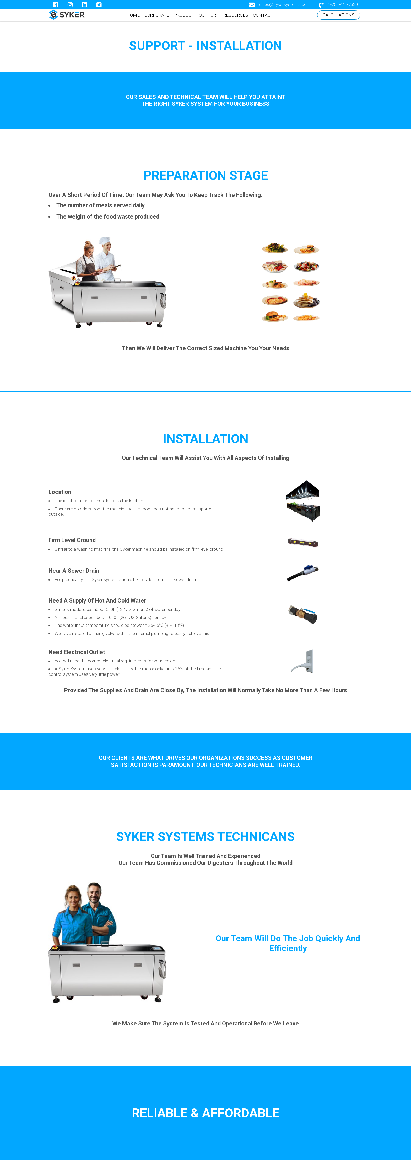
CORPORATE (156, 15)
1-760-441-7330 (343, 4)
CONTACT (263, 15)
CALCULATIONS (339, 15)
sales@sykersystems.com (285, 4)
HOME (133, 15)
